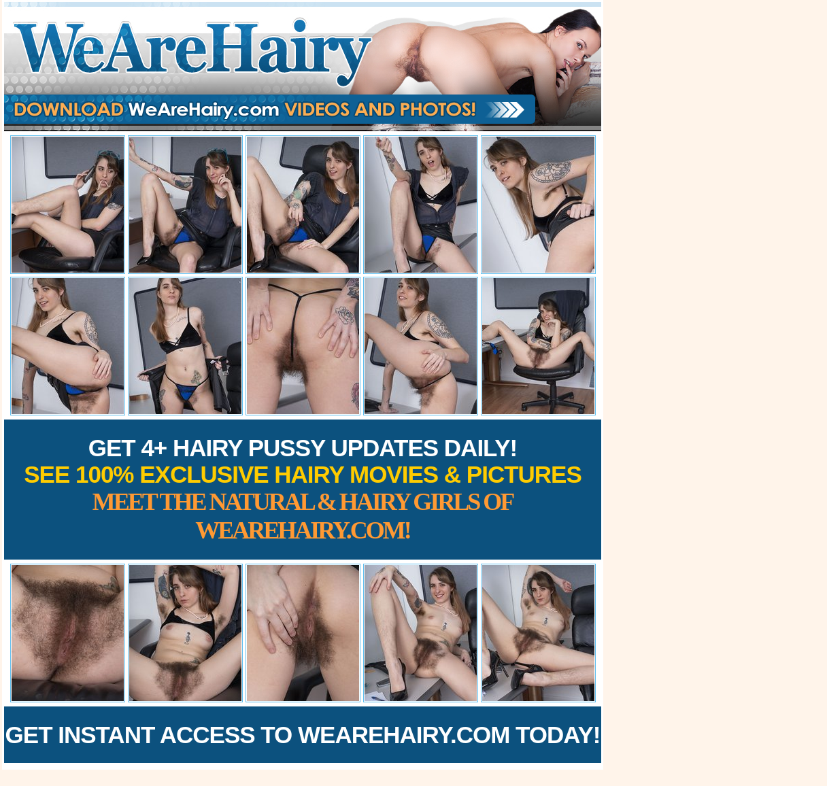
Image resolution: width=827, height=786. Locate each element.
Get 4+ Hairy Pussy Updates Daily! (302, 489)
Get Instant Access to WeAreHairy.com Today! (303, 734)
